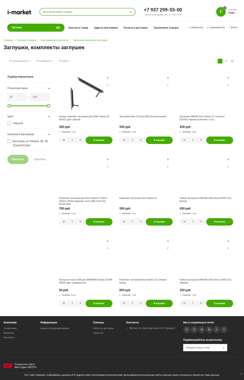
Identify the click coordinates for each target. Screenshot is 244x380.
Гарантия (98, 333)
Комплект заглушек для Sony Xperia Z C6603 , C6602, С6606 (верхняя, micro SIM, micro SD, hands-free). (83, 201)
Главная (8, 40)
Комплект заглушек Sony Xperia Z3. (138, 198)
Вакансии (9, 333)
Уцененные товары (166, 27)
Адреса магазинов (106, 27)
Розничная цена (17, 88)
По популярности (18, 61)
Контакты (9, 337)
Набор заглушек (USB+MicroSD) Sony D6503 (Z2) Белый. (205, 199)
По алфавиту (44, 61)
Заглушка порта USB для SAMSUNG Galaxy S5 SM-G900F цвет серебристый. (85, 281)
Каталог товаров (27, 40)
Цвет (10, 116)
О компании (10, 328)
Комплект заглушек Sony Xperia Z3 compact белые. (143, 281)
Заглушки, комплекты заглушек (90, 40)
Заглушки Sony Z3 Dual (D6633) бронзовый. (142, 116)
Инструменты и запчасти (54, 40)
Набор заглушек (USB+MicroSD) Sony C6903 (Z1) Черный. (205, 281)
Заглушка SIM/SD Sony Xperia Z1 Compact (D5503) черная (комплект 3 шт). (202, 118)
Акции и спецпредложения (54, 328)
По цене (63, 61)
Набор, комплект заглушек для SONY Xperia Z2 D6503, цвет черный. (84, 118)
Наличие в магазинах (20, 134)
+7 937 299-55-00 (163, 9)
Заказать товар (78, 27)
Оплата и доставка (136, 27)
